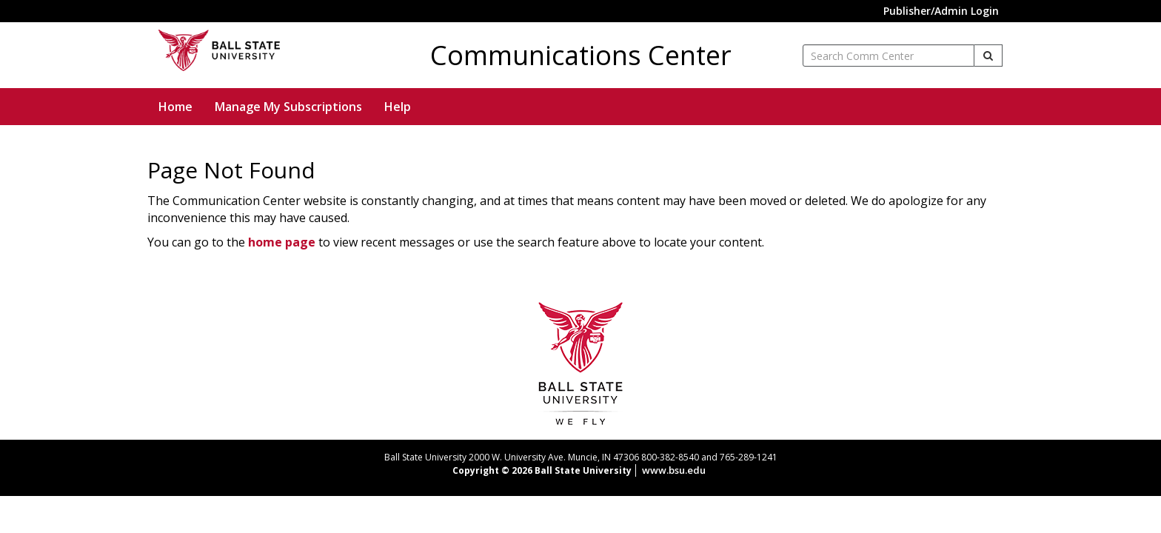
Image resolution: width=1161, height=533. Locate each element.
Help (397, 106)
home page (281, 242)
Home (175, 106)
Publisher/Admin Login (941, 11)
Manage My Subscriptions (288, 106)
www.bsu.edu (674, 470)
